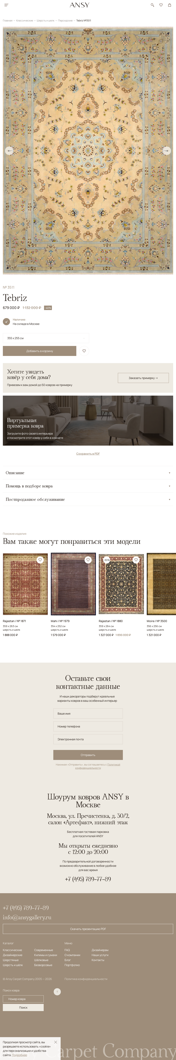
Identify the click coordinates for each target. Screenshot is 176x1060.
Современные (43, 950)
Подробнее (19, 1055)
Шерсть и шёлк (13, 965)
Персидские (65, 20)
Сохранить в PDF (88, 454)
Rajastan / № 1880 (111, 621)
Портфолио (72, 965)
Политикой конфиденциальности (97, 766)
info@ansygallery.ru (27, 917)
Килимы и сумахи (45, 955)
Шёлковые (41, 960)
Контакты (98, 960)
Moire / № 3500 (157, 621)
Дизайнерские (12, 955)
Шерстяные (11, 960)
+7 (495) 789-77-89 (88, 879)
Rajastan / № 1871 (14, 621)
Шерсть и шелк (46, 20)
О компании (72, 955)
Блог (68, 960)
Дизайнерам (100, 950)
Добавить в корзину (39, 351)
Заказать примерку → (143, 378)
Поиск (23, 1007)
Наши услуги (100, 955)
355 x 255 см (15, 338)
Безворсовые (43, 965)
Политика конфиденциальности (86, 979)
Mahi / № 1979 (60, 621)
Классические (25, 20)
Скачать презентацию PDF (88, 929)
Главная (8, 20)
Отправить (88, 755)
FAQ (67, 950)
